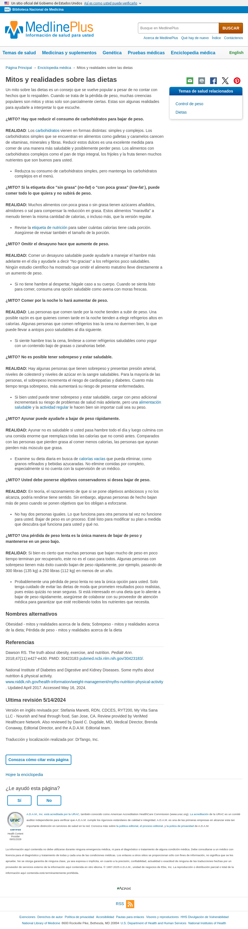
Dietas (181, 112)
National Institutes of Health (207, 923)
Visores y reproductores (162, 917)
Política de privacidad (79, 917)
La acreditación (199, 814)
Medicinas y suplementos (69, 52)
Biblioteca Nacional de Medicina (37, 10)
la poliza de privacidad (180, 825)
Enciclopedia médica (193, 52)
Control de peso (189, 104)
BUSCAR (230, 28)
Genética (112, 52)
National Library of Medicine (41, 923)
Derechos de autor (50, 917)
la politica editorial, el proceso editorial (139, 825)
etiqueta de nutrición (49, 227)
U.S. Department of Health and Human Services (153, 923)
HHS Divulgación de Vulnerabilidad (205, 917)
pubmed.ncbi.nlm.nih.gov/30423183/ (111, 658)
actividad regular (54, 407)
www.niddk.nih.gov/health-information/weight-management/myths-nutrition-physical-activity (84, 682)
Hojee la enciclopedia (24, 774)
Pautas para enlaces (130, 917)
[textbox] (179, 28)
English (236, 52)
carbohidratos (48, 130)
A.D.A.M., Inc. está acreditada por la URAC (52, 814)
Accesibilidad (105, 917)
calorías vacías (92, 458)
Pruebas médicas (146, 52)
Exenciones (27, 917)
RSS (125, 904)
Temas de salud (19, 52)
